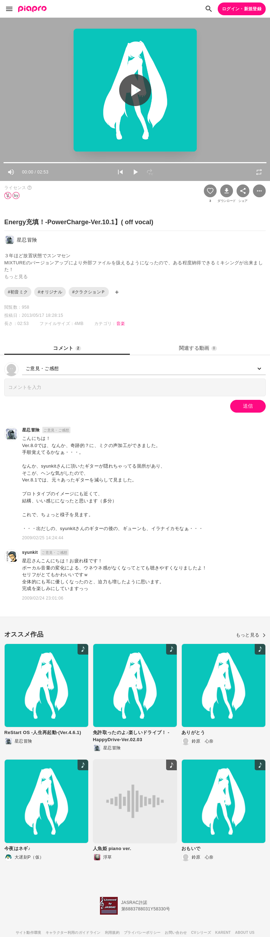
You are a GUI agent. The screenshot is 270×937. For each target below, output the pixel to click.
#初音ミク (18, 292)
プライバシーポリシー (142, 933)
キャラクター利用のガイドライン (73, 933)
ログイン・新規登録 (241, 8)
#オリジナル (50, 292)
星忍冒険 (30, 430)
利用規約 (112, 933)
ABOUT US (245, 933)
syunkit (30, 552)
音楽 (120, 323)
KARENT (223, 933)
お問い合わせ (176, 933)
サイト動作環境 (28, 933)
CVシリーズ (201, 933)
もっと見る (251, 635)
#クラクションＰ (88, 292)
